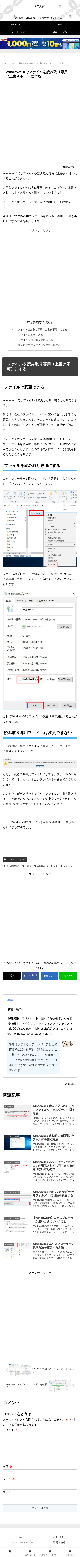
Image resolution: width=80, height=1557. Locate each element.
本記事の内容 (35, 322)
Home (20, 1543)
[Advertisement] (39, 122)
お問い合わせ (59, 1543)
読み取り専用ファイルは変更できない (39, 345)
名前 (7, 1472)
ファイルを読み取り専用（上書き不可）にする (41, 329)
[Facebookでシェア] (30, 976)
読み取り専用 (11, 866)
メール (9, 1484)
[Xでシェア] (12, 976)
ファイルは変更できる (30, 334)
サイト (7, 1497)
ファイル (66, 866)
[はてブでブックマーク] (49, 976)
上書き (26, 866)
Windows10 (41, 866)
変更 (54, 866)
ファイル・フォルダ (15, 859)
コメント (10, 1429)
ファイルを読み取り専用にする (35, 339)
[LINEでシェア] (68, 976)
